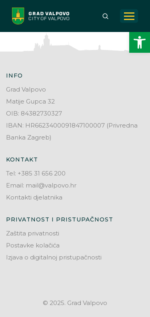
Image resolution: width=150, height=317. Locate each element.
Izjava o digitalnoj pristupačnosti (54, 257)
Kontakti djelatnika (34, 197)
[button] (139, 42)
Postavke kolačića (33, 245)
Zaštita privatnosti (32, 233)
